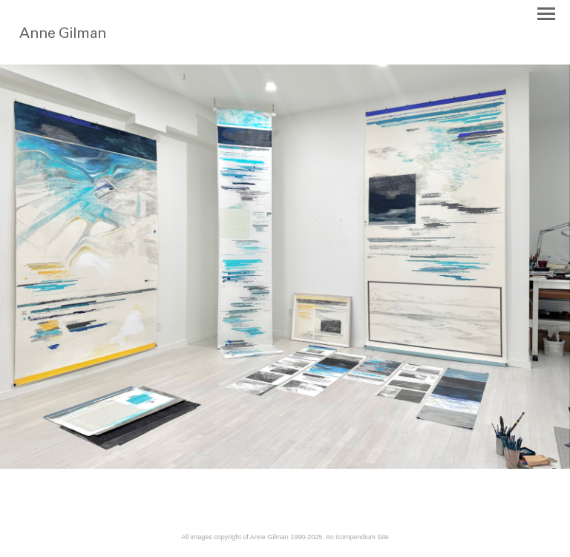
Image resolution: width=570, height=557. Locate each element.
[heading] (91, 43)
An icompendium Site (357, 537)
